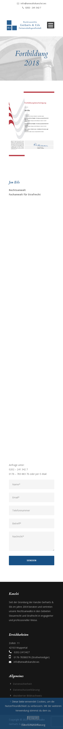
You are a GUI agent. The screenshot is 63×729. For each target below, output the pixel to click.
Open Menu (50, 25)
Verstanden (33, 717)
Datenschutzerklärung (26, 689)
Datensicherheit (22, 683)
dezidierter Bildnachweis (27, 695)
